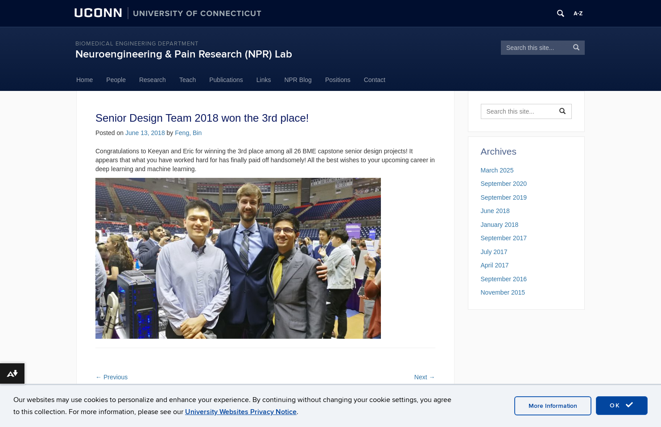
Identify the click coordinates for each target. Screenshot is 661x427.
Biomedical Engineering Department (136, 43)
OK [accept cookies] (622, 405)
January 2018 (500, 224)
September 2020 (504, 183)
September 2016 (504, 279)
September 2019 (504, 197)
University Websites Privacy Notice (241, 411)
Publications (226, 79)
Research (152, 79)
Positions (338, 79)
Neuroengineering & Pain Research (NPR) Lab (183, 54)
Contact (374, 79)
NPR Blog (297, 79)
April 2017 (495, 265)
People (116, 79)
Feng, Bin (188, 132)
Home (84, 79)
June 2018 (495, 210)
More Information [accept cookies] (553, 406)
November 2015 (503, 292)
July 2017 (494, 251)
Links (263, 79)
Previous (111, 377)
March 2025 (497, 170)
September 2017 (504, 238)
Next (424, 377)
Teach (187, 79)
